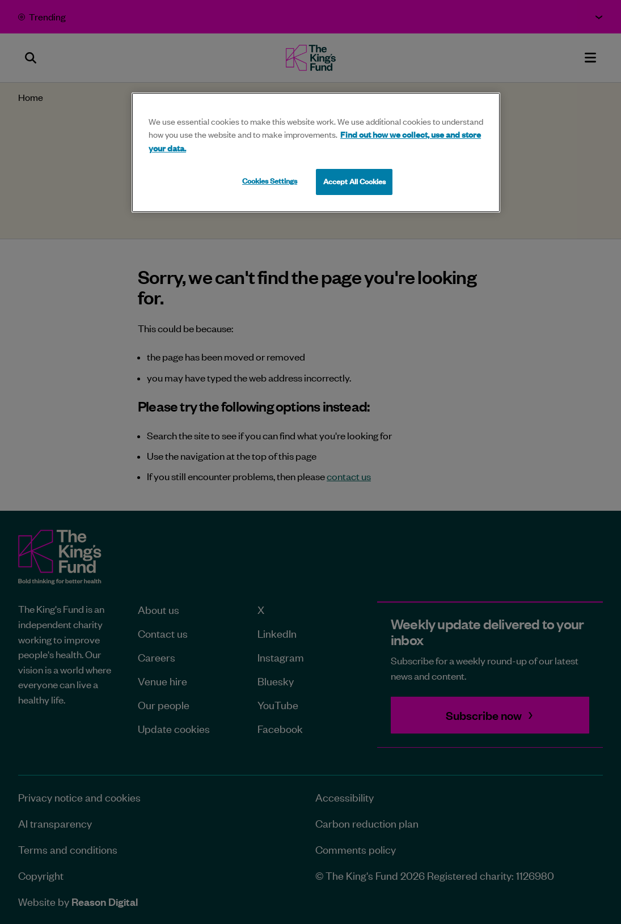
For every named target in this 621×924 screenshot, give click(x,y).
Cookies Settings (269, 181)
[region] (316, 152)
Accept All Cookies (354, 181)
